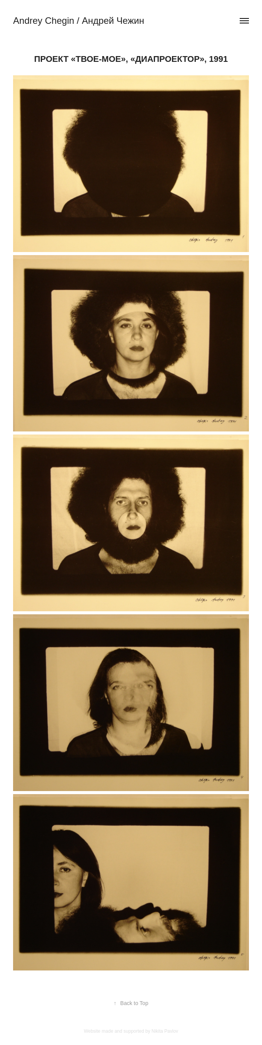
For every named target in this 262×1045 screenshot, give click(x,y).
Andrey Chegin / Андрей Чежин (78, 20)
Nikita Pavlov (165, 1031)
